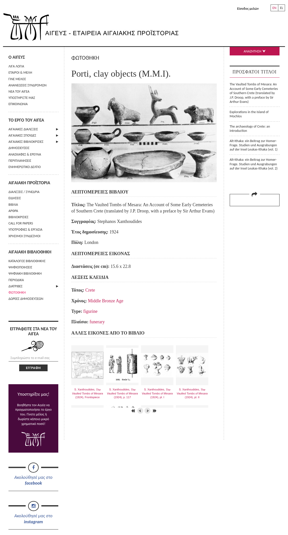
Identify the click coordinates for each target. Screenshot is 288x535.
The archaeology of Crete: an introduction (250, 128)
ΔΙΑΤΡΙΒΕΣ (15, 286)
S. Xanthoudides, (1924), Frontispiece (87, 393)
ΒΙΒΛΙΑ (13, 204)
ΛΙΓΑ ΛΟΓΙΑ (16, 66)
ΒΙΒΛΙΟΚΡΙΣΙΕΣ (18, 217)
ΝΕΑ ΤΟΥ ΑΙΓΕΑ (18, 91)
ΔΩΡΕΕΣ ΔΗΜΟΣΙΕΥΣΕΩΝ (25, 299)
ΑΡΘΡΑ (13, 211)
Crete (90, 290)
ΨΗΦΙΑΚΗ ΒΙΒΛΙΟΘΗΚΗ (25, 273)
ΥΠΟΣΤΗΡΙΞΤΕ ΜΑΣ (21, 98)
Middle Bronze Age (105, 300)
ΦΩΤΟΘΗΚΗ (17, 292)
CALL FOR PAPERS (20, 223)
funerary (97, 321)
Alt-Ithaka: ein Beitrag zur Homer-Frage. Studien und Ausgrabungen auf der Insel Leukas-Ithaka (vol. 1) (254, 145)
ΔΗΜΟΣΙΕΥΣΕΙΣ (18, 148)
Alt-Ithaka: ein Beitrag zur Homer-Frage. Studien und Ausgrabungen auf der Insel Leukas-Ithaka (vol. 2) (254, 164)
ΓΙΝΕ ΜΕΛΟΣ (17, 79)
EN (274, 8)
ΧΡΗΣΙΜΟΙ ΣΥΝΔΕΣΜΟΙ (24, 236)
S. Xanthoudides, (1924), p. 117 (122, 393)
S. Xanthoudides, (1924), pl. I (157, 393)
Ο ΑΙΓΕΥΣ (16, 57)
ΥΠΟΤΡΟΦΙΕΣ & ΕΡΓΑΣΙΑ (25, 229)
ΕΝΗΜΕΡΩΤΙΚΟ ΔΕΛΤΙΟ (24, 167)
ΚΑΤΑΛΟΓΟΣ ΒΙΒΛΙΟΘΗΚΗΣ (27, 261)
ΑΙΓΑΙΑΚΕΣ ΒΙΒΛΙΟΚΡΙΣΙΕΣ (25, 142)
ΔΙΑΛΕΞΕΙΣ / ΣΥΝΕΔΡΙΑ (24, 192)
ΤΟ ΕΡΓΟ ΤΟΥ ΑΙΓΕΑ (26, 120)
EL (281, 8)
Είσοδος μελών (248, 8)
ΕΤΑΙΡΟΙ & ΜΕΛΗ (20, 72)
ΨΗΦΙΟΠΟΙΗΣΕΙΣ (20, 267)
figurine (90, 311)
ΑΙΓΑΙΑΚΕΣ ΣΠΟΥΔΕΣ (22, 135)
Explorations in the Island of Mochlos (249, 114)
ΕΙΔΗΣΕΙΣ (14, 198)
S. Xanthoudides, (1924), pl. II (192, 393)
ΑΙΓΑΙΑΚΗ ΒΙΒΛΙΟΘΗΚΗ (29, 252)
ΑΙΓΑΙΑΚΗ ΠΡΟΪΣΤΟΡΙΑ (29, 182)
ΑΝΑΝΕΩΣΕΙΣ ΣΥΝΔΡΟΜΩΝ (27, 85)
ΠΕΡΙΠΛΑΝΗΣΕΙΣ (19, 161)
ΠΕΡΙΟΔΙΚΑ (16, 280)
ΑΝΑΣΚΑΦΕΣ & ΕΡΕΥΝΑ (24, 154)
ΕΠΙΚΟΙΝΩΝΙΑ (18, 104)
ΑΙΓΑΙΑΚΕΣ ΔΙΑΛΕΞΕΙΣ (23, 129)
